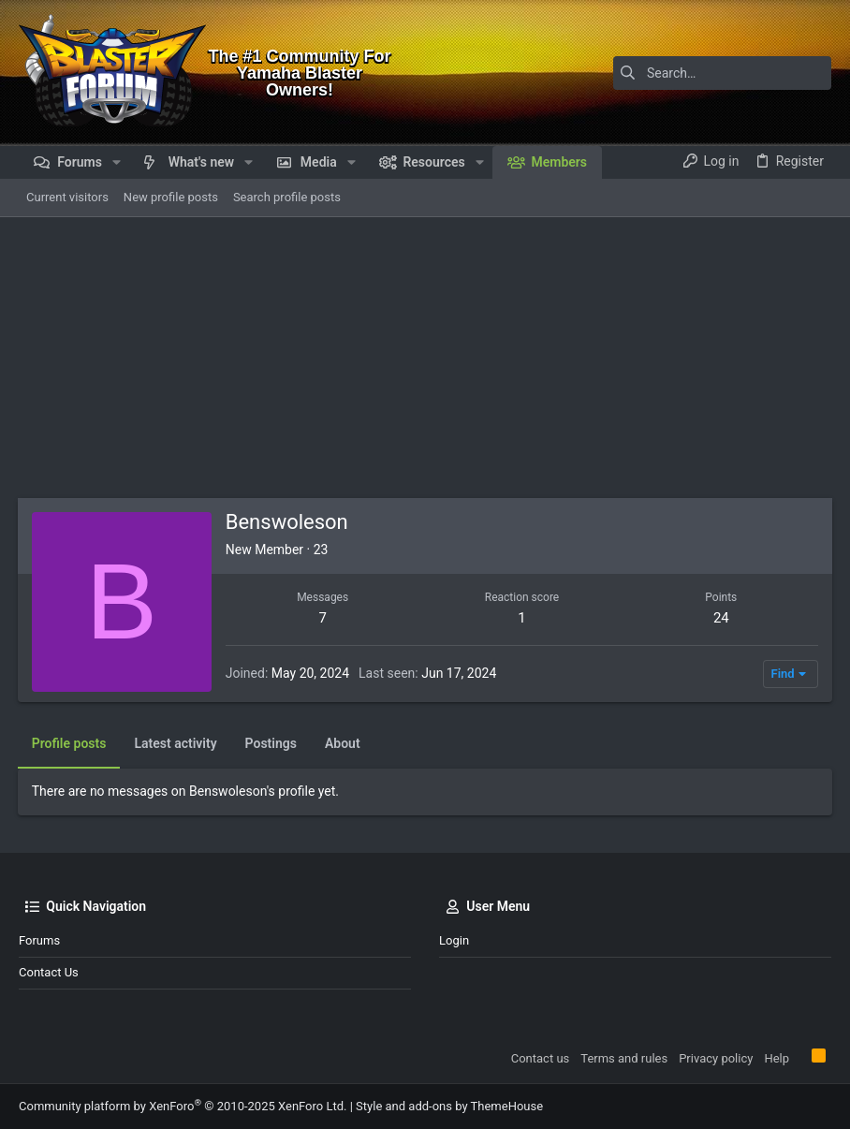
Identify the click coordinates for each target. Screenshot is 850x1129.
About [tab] (343, 743)
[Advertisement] (425, 358)
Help (776, 1058)
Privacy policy (716, 1058)
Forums (39, 940)
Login (454, 940)
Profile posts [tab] (70, 743)
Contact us (49, 972)
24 (720, 617)
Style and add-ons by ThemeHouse (449, 1106)
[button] (116, 161)
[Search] (714, 73)
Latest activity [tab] (177, 743)
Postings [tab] (272, 743)
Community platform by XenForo (182, 1106)
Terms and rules (623, 1058)
